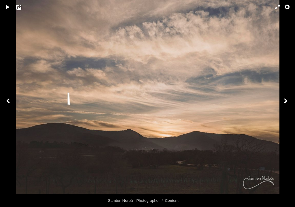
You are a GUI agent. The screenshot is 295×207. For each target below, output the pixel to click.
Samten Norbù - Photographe (134, 200)
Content (172, 200)
